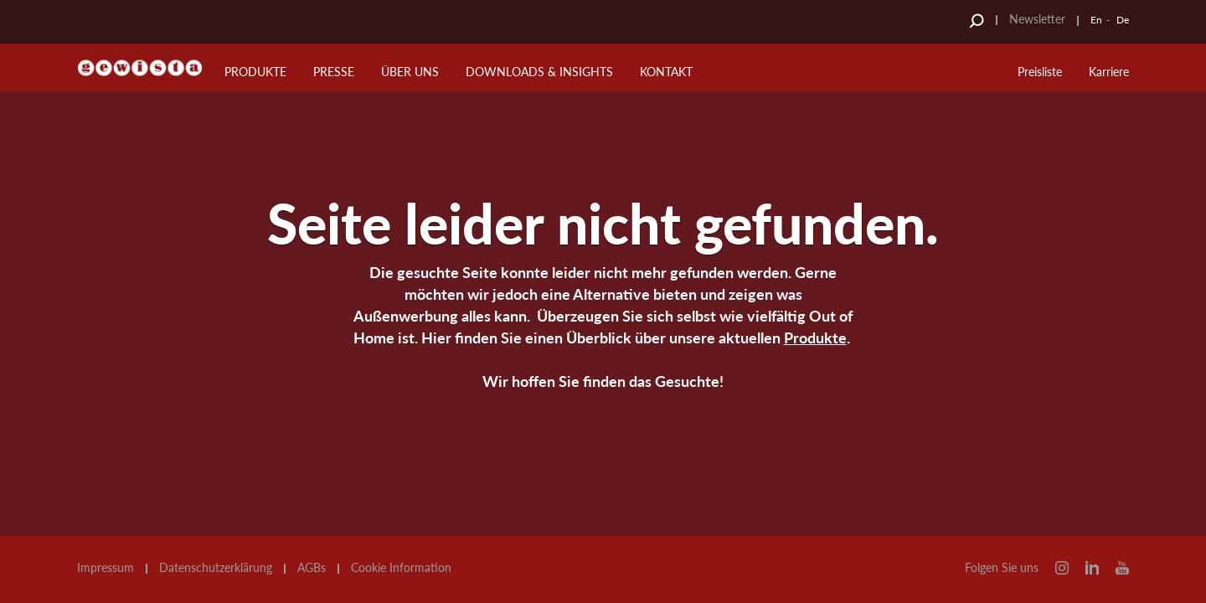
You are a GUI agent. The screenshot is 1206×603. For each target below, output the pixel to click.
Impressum (105, 568)
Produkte (815, 337)
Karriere (1109, 71)
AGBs (311, 568)
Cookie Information (401, 568)
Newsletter (1037, 19)
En (1096, 19)
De (1122, 19)
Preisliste (1040, 71)
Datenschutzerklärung (215, 568)
